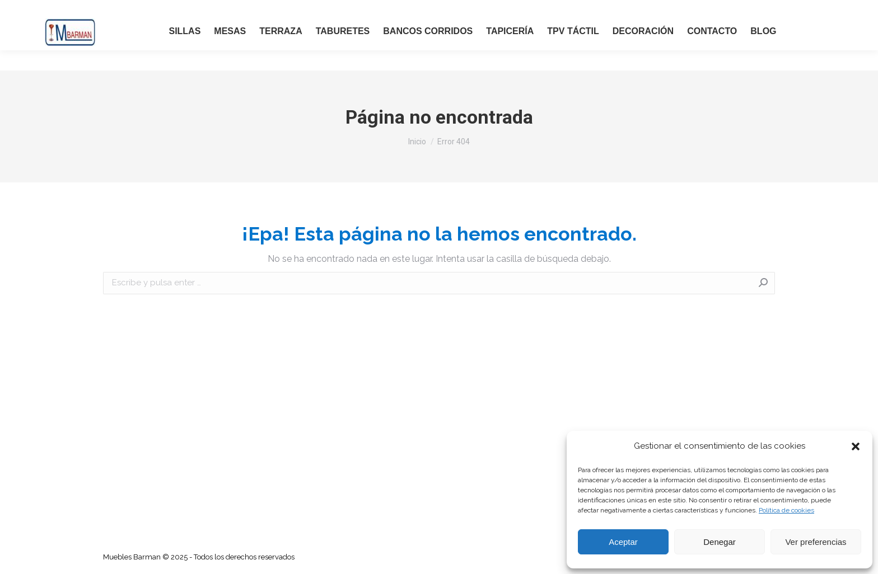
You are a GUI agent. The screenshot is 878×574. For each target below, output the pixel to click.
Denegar (719, 542)
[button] (855, 446)
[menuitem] (184, 45)
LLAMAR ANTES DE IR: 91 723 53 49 (92, 10)
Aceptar (623, 542)
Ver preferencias (815, 542)
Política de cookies (786, 510)
